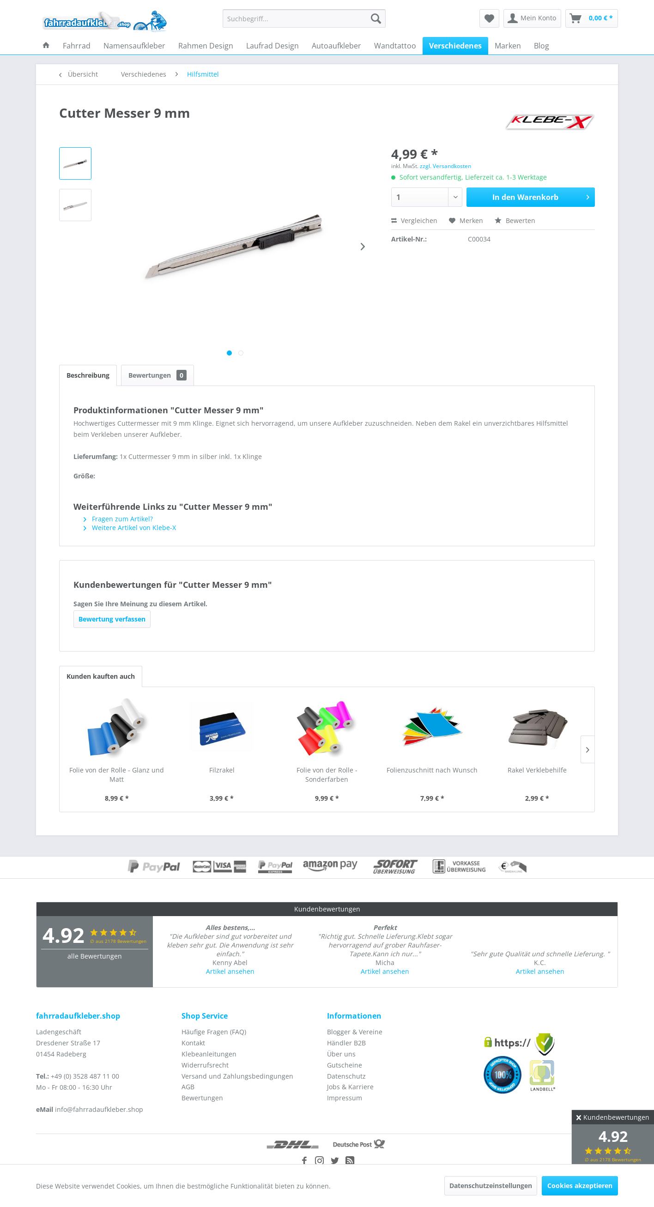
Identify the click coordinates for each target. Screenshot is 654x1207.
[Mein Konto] (532, 18)
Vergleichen (414, 220)
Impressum (344, 1097)
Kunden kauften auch (101, 676)
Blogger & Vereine (354, 1031)
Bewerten (515, 220)
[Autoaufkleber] (336, 45)
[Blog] (541, 45)
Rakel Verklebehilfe (537, 770)
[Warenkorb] (591, 18)
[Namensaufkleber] (134, 45)
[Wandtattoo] (395, 45)
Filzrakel (222, 770)
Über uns (341, 1054)
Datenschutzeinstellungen (490, 1185)
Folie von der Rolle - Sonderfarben (327, 775)
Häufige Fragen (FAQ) (214, 1031)
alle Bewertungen (94, 956)
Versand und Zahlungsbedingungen (237, 1076)
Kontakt (193, 1042)
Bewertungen (157, 375)
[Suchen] (376, 18)
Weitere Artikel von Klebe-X (130, 527)
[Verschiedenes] (455, 45)
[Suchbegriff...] (304, 18)
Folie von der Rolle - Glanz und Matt (116, 775)
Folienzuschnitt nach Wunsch (432, 770)
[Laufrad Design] (272, 45)
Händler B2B (346, 1042)
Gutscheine (344, 1065)
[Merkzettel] (489, 18)
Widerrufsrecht (205, 1065)
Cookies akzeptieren (579, 1185)
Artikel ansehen (230, 971)
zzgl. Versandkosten (445, 166)
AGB (188, 1086)
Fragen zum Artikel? (118, 518)
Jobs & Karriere (350, 1086)
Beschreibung (88, 375)
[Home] (46, 45)
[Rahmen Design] (206, 45)
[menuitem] (304, 18)
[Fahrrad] (76, 45)
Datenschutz (346, 1076)
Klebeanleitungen (209, 1054)
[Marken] (507, 45)
